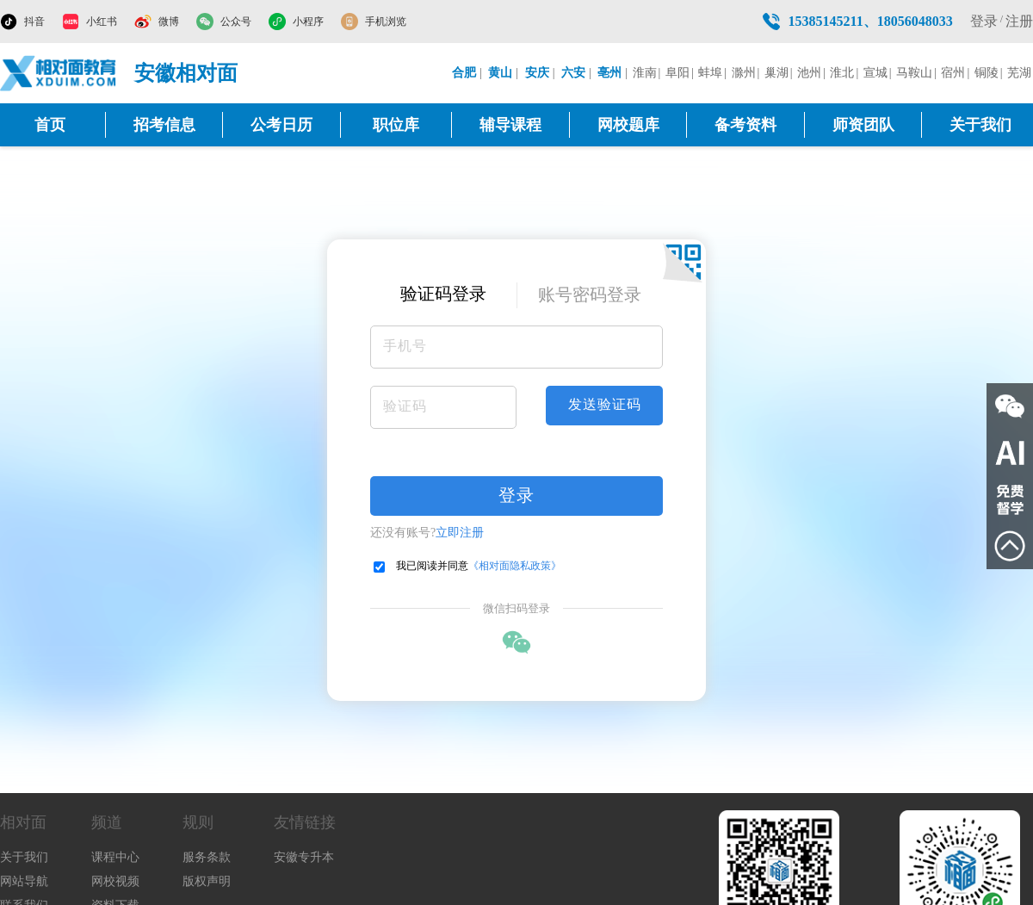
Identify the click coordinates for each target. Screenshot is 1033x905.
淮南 (645, 72)
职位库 (396, 124)
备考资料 (745, 124)
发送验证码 (604, 404)
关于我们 (980, 124)
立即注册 (460, 532)
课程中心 (115, 857)
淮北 (842, 72)
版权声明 (206, 881)
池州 (809, 72)
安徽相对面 (186, 73)
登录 (984, 21)
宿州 (953, 72)
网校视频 (115, 881)
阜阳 (677, 72)
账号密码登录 (589, 294)
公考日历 (281, 124)
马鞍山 (914, 72)
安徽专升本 (304, 857)
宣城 (875, 72)
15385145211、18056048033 (871, 21)
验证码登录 (443, 293)
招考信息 (164, 124)
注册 (1019, 21)
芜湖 (1019, 72)
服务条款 (206, 857)
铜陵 (986, 72)
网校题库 (628, 124)
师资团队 (863, 124)
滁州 (744, 72)
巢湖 (776, 72)
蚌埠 (710, 72)
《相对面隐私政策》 (514, 566)
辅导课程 (510, 124)
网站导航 (24, 881)
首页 (49, 124)
